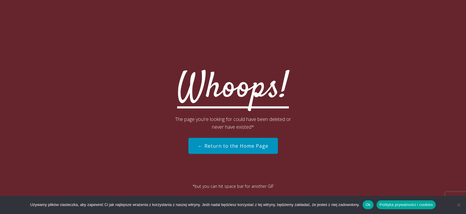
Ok (368, 204)
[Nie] (459, 205)
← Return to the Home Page (233, 146)
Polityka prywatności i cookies (406, 204)
